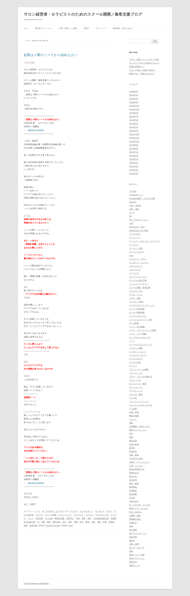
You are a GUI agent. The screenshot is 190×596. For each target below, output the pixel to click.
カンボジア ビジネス (138, 262)
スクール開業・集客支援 (139, 287)
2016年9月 (133, 91)
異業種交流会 (135, 519)
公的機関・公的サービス (139, 426)
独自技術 (56, 522)
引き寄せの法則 (136, 458)
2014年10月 (134, 109)
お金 (131, 255)
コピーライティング (138, 277)
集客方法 (133, 562)
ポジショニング (136, 387)
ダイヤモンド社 (102, 515)
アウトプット (135, 238)
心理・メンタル (136, 466)
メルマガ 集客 (136, 394)
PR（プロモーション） (139, 220)
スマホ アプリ (136, 295)
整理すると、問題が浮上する (141, 74)
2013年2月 (133, 170)
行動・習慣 (134, 544)
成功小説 (133, 476)
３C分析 (132, 191)
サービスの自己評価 (138, 280)
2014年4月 (133, 123)
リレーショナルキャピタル (140, 405)
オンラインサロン (137, 252)
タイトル (89, 515)
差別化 (132, 448)
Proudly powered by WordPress (36, 583)
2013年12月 (134, 134)
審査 (84, 518)
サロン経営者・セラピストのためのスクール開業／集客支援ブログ (83, 14)
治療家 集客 (135, 515)
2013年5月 (133, 159)
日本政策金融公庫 (101, 518)
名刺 (131, 437)
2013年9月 (133, 145)
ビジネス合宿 (135, 362)
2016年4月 (133, 95)
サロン (109, 511)
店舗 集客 (134, 455)
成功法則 (133, 480)
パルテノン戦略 (136, 348)
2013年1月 (133, 173)
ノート (37, 511)
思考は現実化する (137, 469)
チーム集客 (134, 323)
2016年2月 (133, 102)
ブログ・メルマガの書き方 (140, 377)
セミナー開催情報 (137, 312)
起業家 (111, 522)
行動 (93, 522)
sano (71, 525)
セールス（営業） (137, 302)
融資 (87, 522)
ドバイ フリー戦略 (138, 334)
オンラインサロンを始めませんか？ (144, 63)
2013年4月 (133, 163)
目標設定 (133, 523)
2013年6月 (133, 156)
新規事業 (133, 494)
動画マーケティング (138, 430)
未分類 (132, 498)
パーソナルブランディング (140, 344)
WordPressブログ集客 (138, 230)
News (86, 28)
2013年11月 (134, 138)
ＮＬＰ (132, 213)
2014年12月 (134, 106)
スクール (39, 515)
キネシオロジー (136, 266)
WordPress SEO (137, 227)
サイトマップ (101, 28)
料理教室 (133, 491)
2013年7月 (133, 152)
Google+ (133, 202)
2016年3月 (133, 99)
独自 (49, 522)
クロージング (135, 270)
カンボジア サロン (138, 259)
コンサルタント (86, 511)
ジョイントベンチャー (138, 284)
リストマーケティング (138, 401)
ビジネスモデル (136, 359)
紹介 (64, 522)
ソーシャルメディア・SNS (140, 319)
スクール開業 (51, 515)
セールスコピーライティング (141, 305)
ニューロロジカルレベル (139, 337)
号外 (131, 434)
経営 (70, 522)
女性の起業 (134, 444)
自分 (82, 522)
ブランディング (136, 373)
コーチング (134, 273)
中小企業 (49, 518)
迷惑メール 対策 (137, 555)
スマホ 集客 (135, 298)
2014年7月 (133, 116)
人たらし (133, 419)
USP (131, 223)
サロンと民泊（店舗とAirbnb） (142, 70)
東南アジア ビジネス (138, 508)
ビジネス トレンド (138, 352)
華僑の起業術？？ (137, 66)
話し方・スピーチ (137, 548)
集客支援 (33, 525)
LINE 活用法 (135, 205)
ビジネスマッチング (138, 355)
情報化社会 (134, 473)
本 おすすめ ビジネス (52, 511)
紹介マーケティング (138, 533)
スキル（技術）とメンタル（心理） (144, 59)
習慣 (76, 522)
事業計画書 (59, 518)
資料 (99, 522)
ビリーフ (133, 366)
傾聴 (131, 423)
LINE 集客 (134, 209)
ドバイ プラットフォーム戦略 (142, 330)
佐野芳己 (70, 518)
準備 (43, 522)
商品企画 (133, 441)
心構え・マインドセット (139, 462)
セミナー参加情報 (137, 309)
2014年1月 (133, 131)
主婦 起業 (134, 412)
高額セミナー (135, 565)
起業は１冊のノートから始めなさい (50, 55)
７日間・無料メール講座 (67, 28)
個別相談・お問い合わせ (122, 28)
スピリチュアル (136, 291)
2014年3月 (133, 127)
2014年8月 (133, 113)
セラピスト (79, 515)
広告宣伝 (133, 451)
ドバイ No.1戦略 (137, 327)
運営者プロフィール (43, 28)
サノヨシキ (100, 511)
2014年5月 (133, 120)
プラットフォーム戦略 (138, 369)
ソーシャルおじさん (138, 316)
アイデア (74, 511)
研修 (131, 526)
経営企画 (133, 537)
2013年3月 (133, 166)
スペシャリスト (65, 515)
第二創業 (133, 530)
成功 (89, 518)
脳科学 (132, 540)
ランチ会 (133, 398)
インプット (134, 245)
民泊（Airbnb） (135, 512)
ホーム (26, 28)
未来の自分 (134, 501)
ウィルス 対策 (136, 248)
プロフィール (135, 380)
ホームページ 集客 (138, 384)
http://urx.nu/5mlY (36, 130)
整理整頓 (133, 487)
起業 (105, 522)
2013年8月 (133, 148)
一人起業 (133, 409)
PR (130, 216)
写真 (78, 518)
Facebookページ (136, 195)
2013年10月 (134, 141)
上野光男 (39, 518)
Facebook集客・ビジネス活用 (142, 198)
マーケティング (136, 391)
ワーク (30, 518)
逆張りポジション (137, 558)
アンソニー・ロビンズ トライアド (144, 241)
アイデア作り (135, 234)
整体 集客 (134, 483)
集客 (26, 525)
